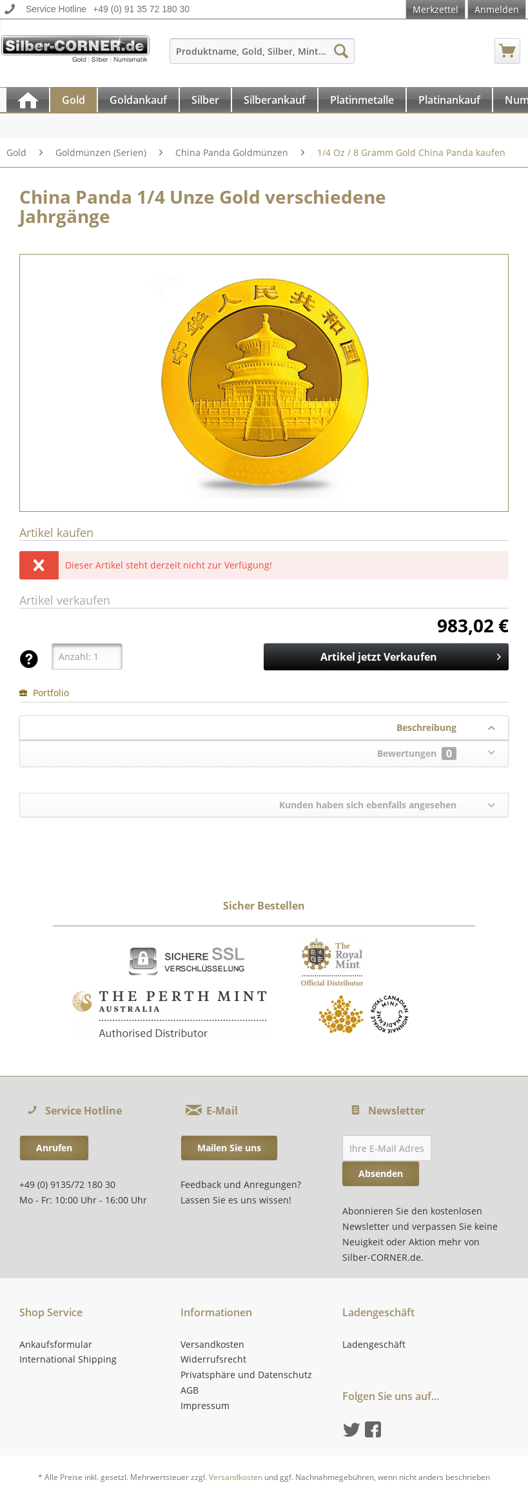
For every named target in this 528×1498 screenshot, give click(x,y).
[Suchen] (341, 51)
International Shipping (68, 1359)
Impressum (205, 1405)
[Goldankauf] (138, 100)
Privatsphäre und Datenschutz (246, 1374)
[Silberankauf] (274, 100)
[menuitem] (262, 57)
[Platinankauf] (449, 100)
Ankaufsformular (55, 1344)
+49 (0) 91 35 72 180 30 (141, 9)
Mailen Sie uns (229, 1148)
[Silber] (205, 100)
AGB (190, 1390)
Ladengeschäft (374, 1344)
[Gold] (73, 100)
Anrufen (54, 1148)
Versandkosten (212, 1344)
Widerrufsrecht (213, 1359)
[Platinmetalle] (362, 100)
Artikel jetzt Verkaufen (410, 655)
